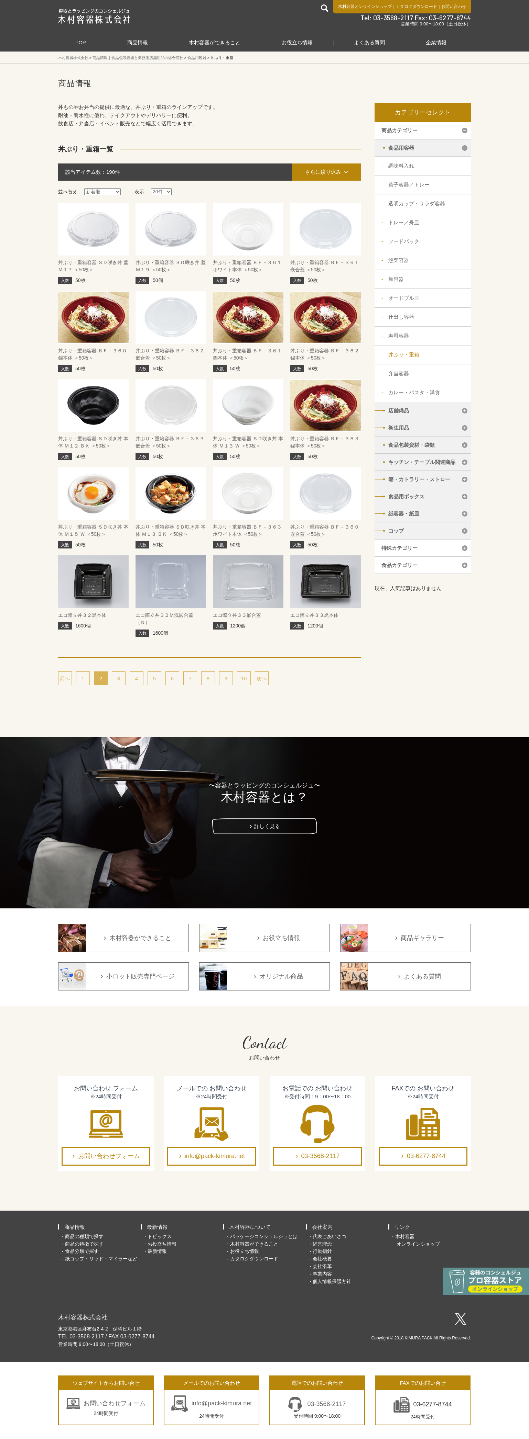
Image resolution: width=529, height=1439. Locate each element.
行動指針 (322, 1251)
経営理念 (322, 1244)
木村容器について (250, 1227)
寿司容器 (398, 336)
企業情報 (436, 42)
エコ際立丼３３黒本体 (314, 615)
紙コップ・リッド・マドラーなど (101, 1258)
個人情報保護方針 (332, 1281)
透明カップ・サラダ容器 (416, 203)
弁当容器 (398, 373)
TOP (80, 42)
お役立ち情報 (297, 42)
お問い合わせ (453, 6)
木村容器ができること (214, 42)
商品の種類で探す (84, 1236)
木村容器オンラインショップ (365, 6)
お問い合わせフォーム (109, 1156)
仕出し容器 (401, 317)
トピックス (160, 1236)
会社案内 (322, 1227)
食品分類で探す (82, 1251)
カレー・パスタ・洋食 (414, 392)
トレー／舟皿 (403, 222)
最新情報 (157, 1227)
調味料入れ (401, 166)
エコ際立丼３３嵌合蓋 (237, 615)
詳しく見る (267, 826)
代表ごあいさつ (329, 1236)
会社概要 (322, 1258)
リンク (402, 1227)
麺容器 (396, 279)
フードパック (403, 241)
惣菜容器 (398, 260)
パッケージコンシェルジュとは (264, 1236)
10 (244, 678)
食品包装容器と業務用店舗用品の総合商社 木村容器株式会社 (94, 16)
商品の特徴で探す (84, 1244)
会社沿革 (322, 1266)
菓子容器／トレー (409, 185)
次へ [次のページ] (262, 678)
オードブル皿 (403, 298)
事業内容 (322, 1274)
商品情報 (137, 42)
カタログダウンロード (416, 6)
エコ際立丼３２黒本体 (82, 615)
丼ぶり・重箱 (403, 355)
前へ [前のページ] (65, 678)
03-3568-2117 (320, 1156)
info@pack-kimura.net (215, 1156)
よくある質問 (369, 42)
